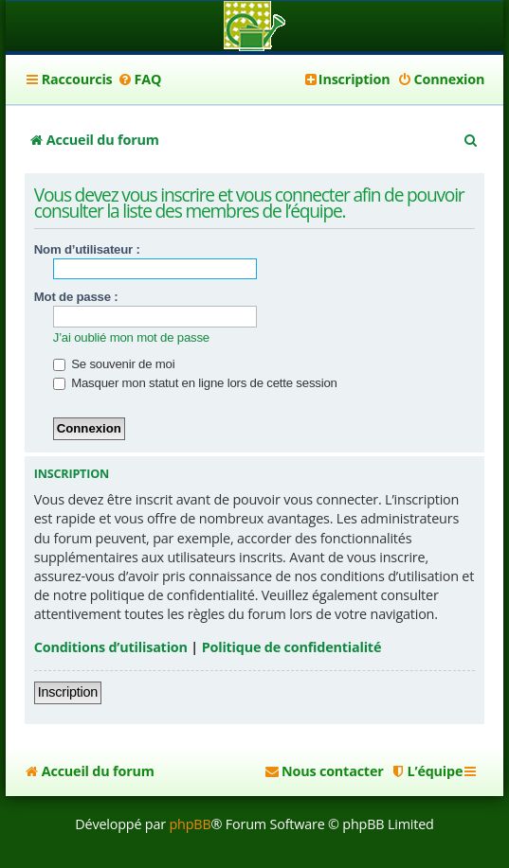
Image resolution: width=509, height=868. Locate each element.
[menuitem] (140, 79)
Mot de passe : (76, 297)
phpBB (189, 824)
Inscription (68, 692)
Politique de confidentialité (292, 647)
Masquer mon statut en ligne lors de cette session (195, 383)
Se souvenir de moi (114, 364)
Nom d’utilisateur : (87, 249)
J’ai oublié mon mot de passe (131, 337)
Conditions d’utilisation (111, 647)
